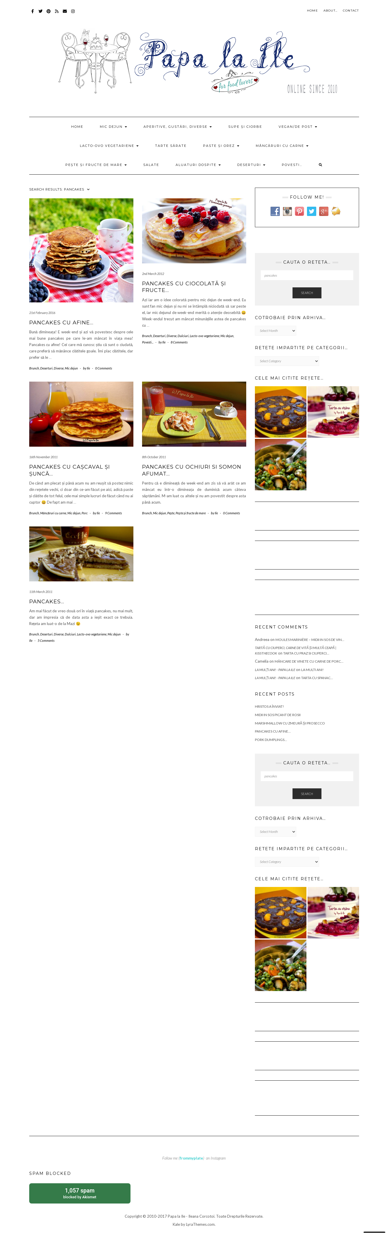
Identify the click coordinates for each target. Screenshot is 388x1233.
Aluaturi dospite (198, 165)
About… (330, 10)
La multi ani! (312, 670)
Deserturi (251, 165)
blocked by (80, 1193)
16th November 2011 (43, 457)
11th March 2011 (40, 592)
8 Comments (179, 342)
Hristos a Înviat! (269, 706)
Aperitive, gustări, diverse (178, 127)
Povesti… (292, 165)
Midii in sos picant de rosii (278, 715)
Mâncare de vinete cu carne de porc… (309, 661)
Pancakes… (46, 601)
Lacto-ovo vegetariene (109, 146)
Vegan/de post (298, 127)
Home (312, 10)
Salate (151, 165)
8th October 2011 (154, 457)
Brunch (34, 368)
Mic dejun (113, 127)
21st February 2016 (42, 313)
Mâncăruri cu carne (282, 146)
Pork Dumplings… (271, 739)
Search (307, 293)
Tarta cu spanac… (317, 678)
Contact (351, 10)
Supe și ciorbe (245, 127)
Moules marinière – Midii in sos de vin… (309, 639)
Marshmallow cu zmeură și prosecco (290, 723)
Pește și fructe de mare (96, 165)
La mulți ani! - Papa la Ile (275, 670)
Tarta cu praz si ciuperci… (306, 653)
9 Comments (113, 513)
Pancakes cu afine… (61, 322)
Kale (176, 1224)
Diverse (59, 368)
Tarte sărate (171, 146)
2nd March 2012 (153, 274)
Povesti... (147, 342)
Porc (85, 513)
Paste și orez (221, 146)
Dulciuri (183, 336)
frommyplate (191, 1158)
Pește (171, 513)
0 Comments (103, 368)
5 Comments (46, 640)
